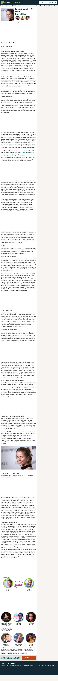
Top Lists (34, 5)
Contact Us (8, 665)
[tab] (18, 42)
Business (8, 5)
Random (56, 5)
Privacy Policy (19, 665)
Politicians (22, 5)
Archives (14, 665)
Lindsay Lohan (21, 333)
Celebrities (15, 5)
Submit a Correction (27, 658)
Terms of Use (4, 666)
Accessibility (26, 665)
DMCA (31, 665)
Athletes (2, 5)
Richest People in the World (42, 5)
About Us (3, 665)
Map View (51, 5)
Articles (27, 5)
